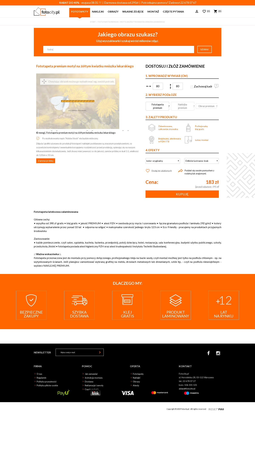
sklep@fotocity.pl (187, 388)
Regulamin (41, 377)
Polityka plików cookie (47, 385)
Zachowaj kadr (203, 86)
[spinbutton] (158, 86)
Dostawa (89, 381)
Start (93, 22)
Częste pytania (173, 11)
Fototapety (79, 11)
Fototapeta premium (108, 22)
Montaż (153, 11)
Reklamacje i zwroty (94, 385)
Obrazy (113, 11)
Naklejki (98, 11)
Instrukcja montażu (94, 377)
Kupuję (182, 194)
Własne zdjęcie (133, 11)
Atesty (136, 385)
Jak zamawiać (91, 374)
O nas (39, 374)
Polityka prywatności (46, 381)
